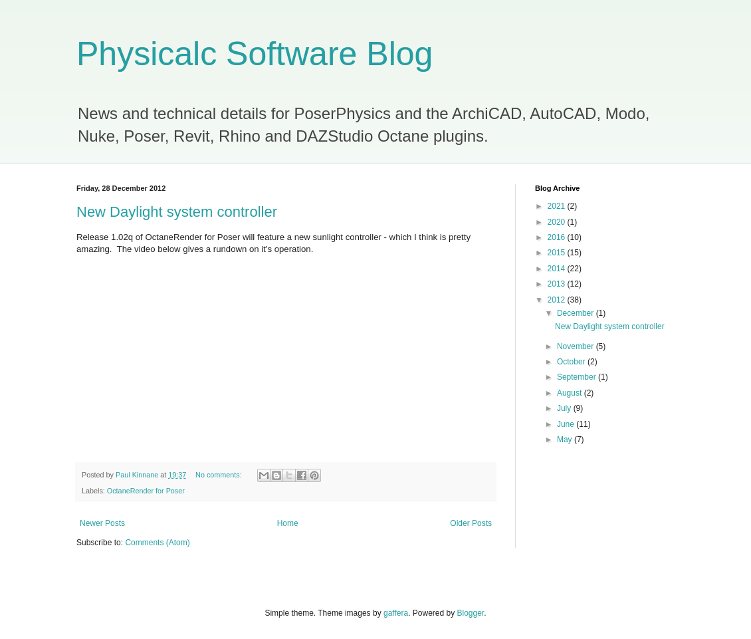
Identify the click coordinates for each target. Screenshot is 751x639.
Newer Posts (102, 523)
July (565, 408)
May (565, 439)
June (566, 424)
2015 (558, 252)
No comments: (219, 475)
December (576, 313)
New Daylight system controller (176, 211)
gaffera (395, 613)
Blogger (470, 613)
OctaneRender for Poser (146, 491)
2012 (558, 300)
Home (287, 523)
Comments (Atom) (157, 542)
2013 (558, 284)
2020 (558, 222)
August (570, 393)
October (572, 361)
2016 (558, 237)
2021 (558, 206)
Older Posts (471, 523)
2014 (558, 268)
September (577, 377)
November (576, 346)
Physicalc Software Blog (254, 53)
